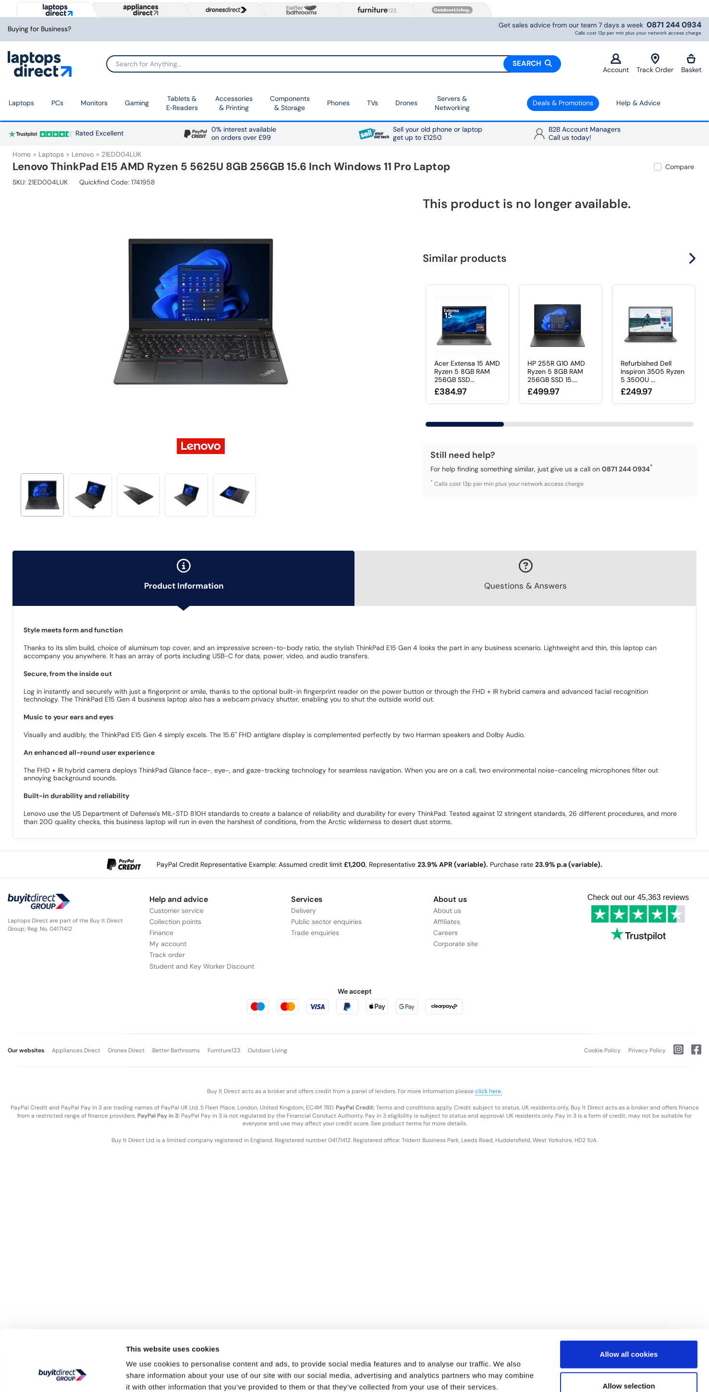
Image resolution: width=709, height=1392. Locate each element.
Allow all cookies (629, 1297)
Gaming (137, 103)
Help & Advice (638, 103)
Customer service (176, 910)
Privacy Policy (647, 1050)
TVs (372, 103)
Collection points (175, 921)
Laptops (21, 103)
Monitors (94, 103)
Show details (504, 1373)
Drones (406, 103)
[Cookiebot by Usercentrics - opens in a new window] (62, 1373)
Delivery (303, 910)
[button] (693, 258)
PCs (57, 103)
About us (447, 910)
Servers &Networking (452, 103)
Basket (691, 63)
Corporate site (455, 943)
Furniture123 (224, 1050)
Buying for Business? (39, 29)
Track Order (654, 63)
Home (21, 154)
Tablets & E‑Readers (182, 103)
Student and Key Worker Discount (201, 966)
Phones (338, 103)
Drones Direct (126, 1050)
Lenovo (83, 154)
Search (532, 63)
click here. (488, 1091)
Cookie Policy (602, 1050)
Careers (445, 932)
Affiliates (446, 921)
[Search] (333, 64)
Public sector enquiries (326, 921)
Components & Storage (290, 103)
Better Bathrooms (176, 1050)
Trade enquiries (315, 932)
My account (167, 943)
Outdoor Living (267, 1050)
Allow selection (628, 1329)
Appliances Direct (76, 1050)
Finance (161, 932)
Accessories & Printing (234, 103)
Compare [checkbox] (679, 166)
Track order (167, 954)
